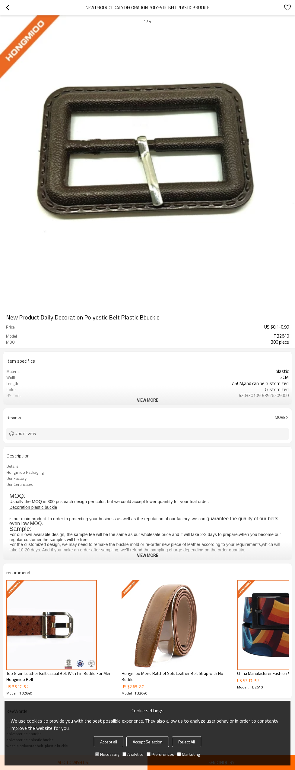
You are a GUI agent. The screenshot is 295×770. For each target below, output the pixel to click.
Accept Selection (148, 742)
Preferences (160, 754)
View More (147, 400)
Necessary (107, 754)
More (280, 417)
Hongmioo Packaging (25, 472)
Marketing (188, 754)
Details (12, 466)
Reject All (186, 742)
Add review (25, 434)
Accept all (108, 742)
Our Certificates (19, 484)
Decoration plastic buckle (33, 507)
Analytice (133, 754)
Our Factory (16, 478)
